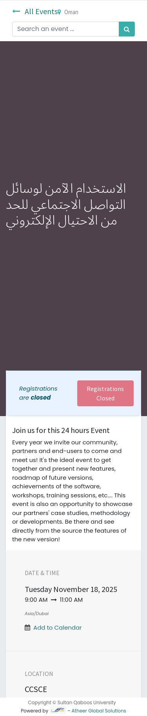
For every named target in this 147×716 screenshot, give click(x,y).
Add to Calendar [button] (57, 627)
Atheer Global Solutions (99, 710)
